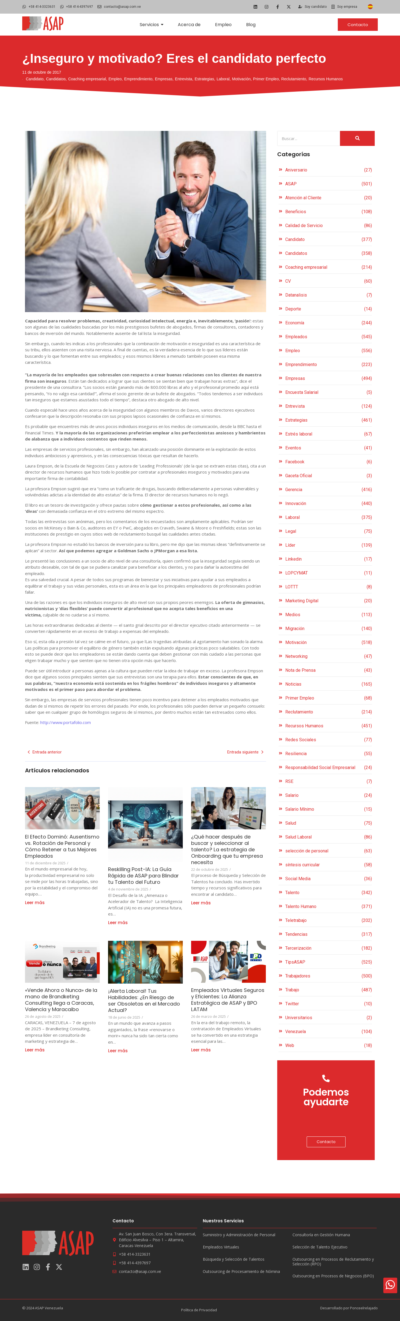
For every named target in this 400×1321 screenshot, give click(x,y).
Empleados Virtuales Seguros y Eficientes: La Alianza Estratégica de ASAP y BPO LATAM (223, 999)
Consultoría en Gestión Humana (321, 1235)
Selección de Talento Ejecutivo (320, 1247)
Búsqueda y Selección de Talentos (233, 1259)
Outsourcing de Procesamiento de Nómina (241, 1271)
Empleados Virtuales (221, 1247)
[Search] (308, 138)
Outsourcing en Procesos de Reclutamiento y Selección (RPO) (333, 1262)
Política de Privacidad (199, 1309)
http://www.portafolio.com (65, 722)
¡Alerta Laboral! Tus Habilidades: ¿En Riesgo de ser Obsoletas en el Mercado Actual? (145, 1000)
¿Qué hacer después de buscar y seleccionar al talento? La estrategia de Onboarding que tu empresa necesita (226, 849)
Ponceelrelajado (364, 1307)
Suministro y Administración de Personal (239, 1235)
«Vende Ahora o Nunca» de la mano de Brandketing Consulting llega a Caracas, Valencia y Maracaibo (61, 1003)
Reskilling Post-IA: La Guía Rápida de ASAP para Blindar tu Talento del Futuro (143, 879)
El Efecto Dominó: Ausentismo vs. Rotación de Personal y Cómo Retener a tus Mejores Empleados (59, 849)
